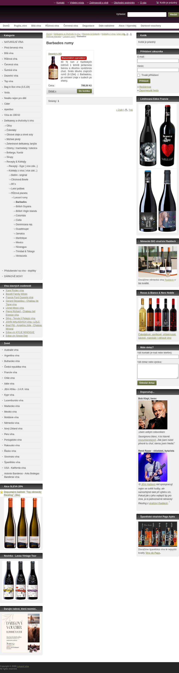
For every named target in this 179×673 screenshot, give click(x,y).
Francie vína (10, 372)
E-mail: (141, 56)
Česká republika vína (15, 366)
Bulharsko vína (12, 361)
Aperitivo (8, 109)
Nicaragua (21, 247)
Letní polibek (17, 188)
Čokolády (11, 130)
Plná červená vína (13, 47)
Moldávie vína (11, 417)
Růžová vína (52, 25)
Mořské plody (13, 139)
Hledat (173, 14)
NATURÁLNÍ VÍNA (13, 42)
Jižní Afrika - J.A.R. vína (16, 389)
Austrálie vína (11, 350)
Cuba (19, 220)
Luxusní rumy (69, 36)
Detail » (52, 91)
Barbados (21, 202)
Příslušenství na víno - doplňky (20, 270)
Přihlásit (143, 81)
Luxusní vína (29, 14)
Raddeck (169, 279)
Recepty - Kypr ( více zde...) (23, 166)
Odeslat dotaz (147, 383)
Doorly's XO (55, 53)
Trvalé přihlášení (149, 75)
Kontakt (61, 2)
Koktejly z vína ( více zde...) (114, 34)
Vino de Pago (152, 553)
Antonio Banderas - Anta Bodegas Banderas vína (21, 475)
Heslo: (140, 66)
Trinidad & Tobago (25, 251)
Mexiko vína (10, 411)
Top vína (8, 81)
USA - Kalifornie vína (15, 468)
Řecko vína (10, 451)
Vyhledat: (121, 14)
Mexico (19, 242)
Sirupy (10, 157)
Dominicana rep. (24, 224)
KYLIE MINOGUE (25, 332)
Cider (7, 103)
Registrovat (145, 87)
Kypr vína (9, 395)
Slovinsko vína (11, 456)
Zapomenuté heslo (148, 90)
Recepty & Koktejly (91, 34)
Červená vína (71, 25)
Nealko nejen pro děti (15, 98)
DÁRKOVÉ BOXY (13, 276)
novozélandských (147, 440)
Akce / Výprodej (127, 25)
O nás (143, 2)
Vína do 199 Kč (12, 115)
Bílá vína (36, 25)
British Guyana (23, 206)
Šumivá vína (10, 70)
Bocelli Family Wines (16, 294)
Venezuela (21, 255)
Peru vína (9, 434)
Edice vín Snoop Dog (17, 335)
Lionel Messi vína (15, 308)
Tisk (130, 110)
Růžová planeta (53, 36)
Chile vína (9, 378)
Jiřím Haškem (148, 484)
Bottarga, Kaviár (15, 152)
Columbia (21, 215)
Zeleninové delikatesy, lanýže (22, 143)
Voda (6, 92)
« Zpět (119, 110)
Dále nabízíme (106, 25)
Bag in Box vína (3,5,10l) (17, 87)
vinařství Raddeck (158, 503)
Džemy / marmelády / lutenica (22, 148)
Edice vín (11, 332)
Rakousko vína (12, 445)
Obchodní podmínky (124, 2)
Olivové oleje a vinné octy (20, 134)
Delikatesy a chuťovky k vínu (67, 34)
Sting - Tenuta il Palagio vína (20, 318)
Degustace (88, 25)
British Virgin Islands (26, 211)
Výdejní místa (77, 2)
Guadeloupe (22, 229)
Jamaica (20, 233)
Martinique (21, 238)
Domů (6, 25)
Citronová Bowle (19, 179)
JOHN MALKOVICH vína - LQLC (23, 322)
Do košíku (84, 91)
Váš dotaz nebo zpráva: (149, 362)
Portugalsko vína (13, 439)
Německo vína (11, 423)
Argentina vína (11, 355)
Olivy (9, 125)
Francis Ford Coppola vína (19, 297)
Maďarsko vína (12, 406)
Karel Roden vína (15, 290)
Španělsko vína (12, 462)
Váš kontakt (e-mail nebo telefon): (154, 352)
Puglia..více (20, 25)
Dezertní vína (11, 75)
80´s (13, 184)
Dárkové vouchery (151, 25)
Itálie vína (9, 383)
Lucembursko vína (13, 400)
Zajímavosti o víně (99, 2)
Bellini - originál (19, 175)
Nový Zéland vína (13, 428)
